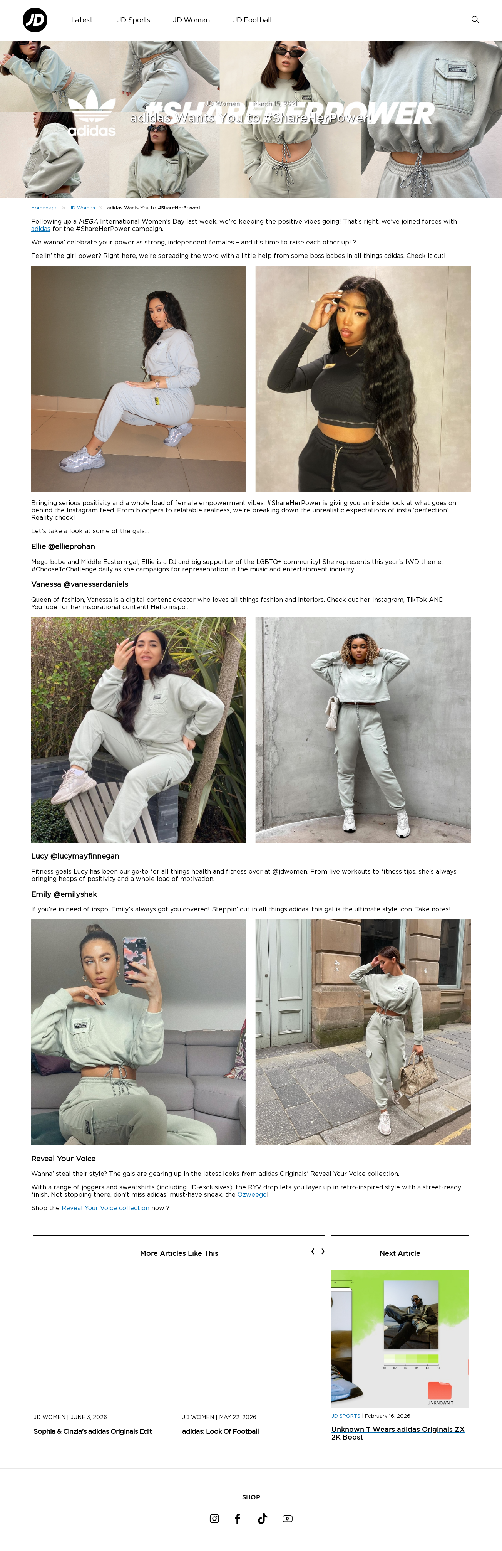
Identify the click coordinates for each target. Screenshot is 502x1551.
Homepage (44, 207)
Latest (82, 20)
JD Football (252, 20)
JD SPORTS (345, 1416)
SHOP (251, 1497)
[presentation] (313, 1251)
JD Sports (133, 20)
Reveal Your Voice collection (105, 1208)
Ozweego (252, 1195)
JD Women (191, 20)
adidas (40, 229)
